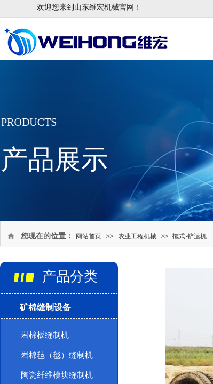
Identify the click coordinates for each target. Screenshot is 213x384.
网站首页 (88, 236)
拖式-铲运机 (189, 236)
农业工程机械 (137, 236)
